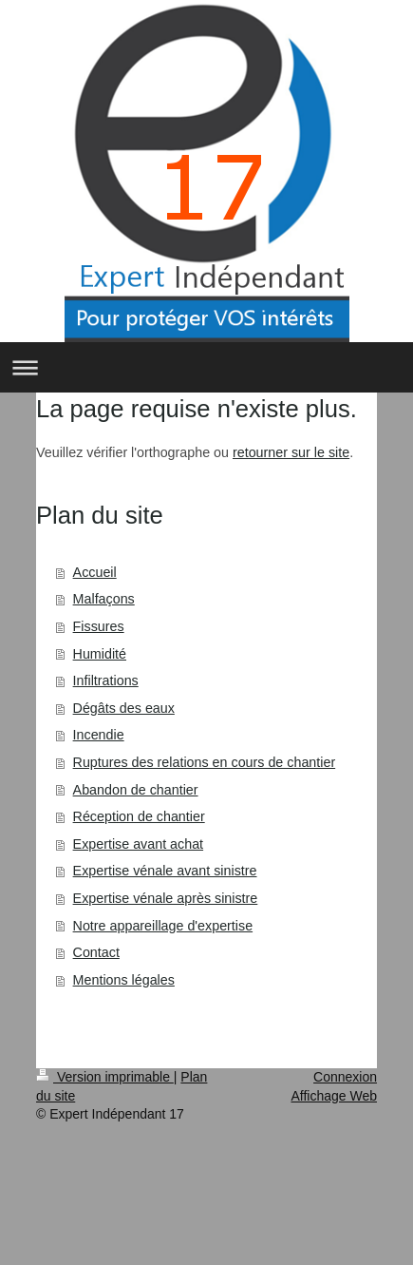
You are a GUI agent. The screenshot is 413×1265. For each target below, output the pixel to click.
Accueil (95, 572)
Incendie (98, 734)
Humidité (99, 653)
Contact (96, 952)
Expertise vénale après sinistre (165, 898)
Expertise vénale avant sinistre (165, 870)
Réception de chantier (139, 816)
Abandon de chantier (135, 789)
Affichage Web (334, 1095)
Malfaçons (104, 598)
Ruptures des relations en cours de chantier (204, 762)
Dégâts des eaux (124, 708)
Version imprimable (105, 1076)
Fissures (98, 626)
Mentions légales (124, 979)
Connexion (345, 1076)
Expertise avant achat (138, 844)
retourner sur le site (291, 452)
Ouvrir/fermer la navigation (206, 367)
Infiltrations (106, 680)
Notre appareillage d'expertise (163, 925)
